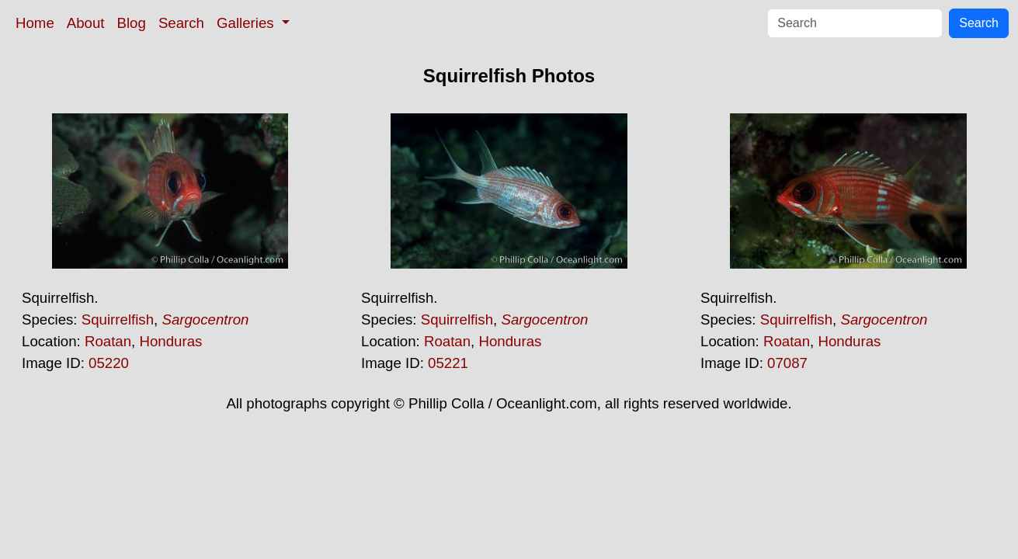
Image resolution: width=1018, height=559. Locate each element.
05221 (448, 363)
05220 (109, 363)
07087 (787, 363)
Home (35, 23)
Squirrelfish (118, 319)
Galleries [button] (247, 23)
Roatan (108, 341)
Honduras (170, 341)
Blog (131, 23)
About (86, 23)
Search (181, 23)
